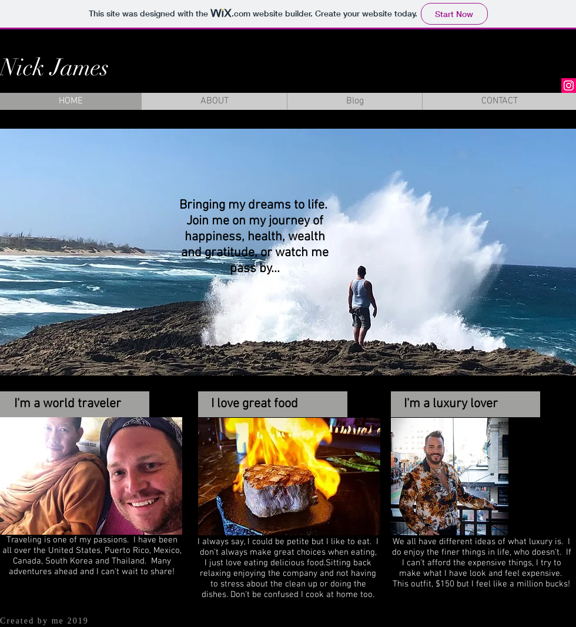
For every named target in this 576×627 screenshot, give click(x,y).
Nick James (54, 67)
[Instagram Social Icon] (568, 85)
